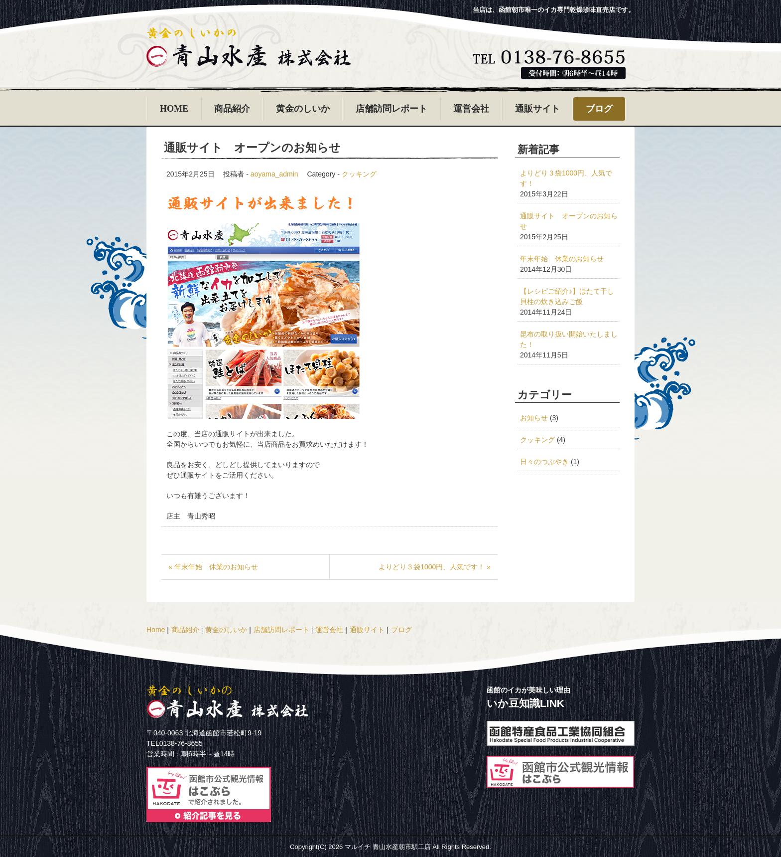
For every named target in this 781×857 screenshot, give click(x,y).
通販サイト (537, 109)
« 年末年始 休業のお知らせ (213, 567)
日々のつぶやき (544, 462)
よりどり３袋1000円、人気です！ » (435, 567)
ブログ (599, 109)
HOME (174, 109)
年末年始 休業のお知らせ (562, 259)
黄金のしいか (303, 109)
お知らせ (534, 418)
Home (155, 630)
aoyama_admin (274, 174)
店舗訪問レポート (391, 109)
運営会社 (471, 109)
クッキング (359, 174)
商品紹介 (232, 109)
